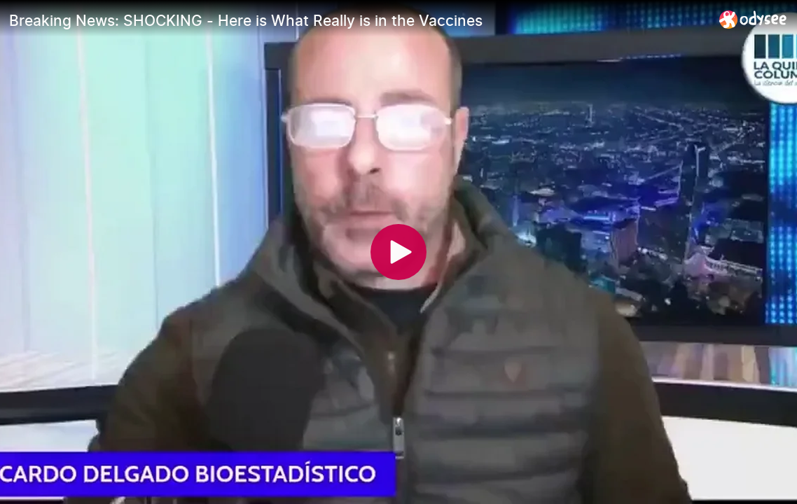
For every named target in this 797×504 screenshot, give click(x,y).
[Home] (753, 19)
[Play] (398, 252)
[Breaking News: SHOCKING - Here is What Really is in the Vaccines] (358, 20)
